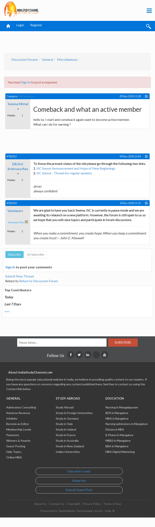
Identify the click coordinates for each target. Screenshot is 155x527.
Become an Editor (17, 424)
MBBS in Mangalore (118, 440)
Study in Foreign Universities (74, 413)
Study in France (66, 435)
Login (20, 25)
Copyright (73, 504)
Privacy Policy (92, 504)
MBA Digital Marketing (120, 451)
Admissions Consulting (21, 407)
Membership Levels (18, 429)
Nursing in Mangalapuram (121, 407)
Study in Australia (67, 440)
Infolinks (11, 418)
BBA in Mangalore (116, 446)
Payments (12, 435)
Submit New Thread (19, 276)
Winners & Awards (18, 440)
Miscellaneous (67, 59)
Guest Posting (15, 446)
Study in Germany (67, 418)
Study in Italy (64, 424)
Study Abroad (65, 407)
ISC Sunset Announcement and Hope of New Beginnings (75, 168)
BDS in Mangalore (116, 413)
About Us (40, 504)
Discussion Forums (24, 59)
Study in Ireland (66, 429)
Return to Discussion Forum (38, 281)
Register (36, 25)
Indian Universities (68, 451)
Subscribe (123, 342)
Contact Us (56, 504)
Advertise (79, 480)
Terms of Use (112, 504)
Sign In (25, 82)
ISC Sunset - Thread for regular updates (64, 173)
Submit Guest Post (79, 490)
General (47, 59)
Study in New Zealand (70, 446)
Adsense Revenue (18, 413)
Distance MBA (114, 429)
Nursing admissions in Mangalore (126, 424)
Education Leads (79, 471)
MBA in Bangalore (116, 418)
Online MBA (14, 457)
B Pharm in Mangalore (119, 435)
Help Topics (14, 451)
